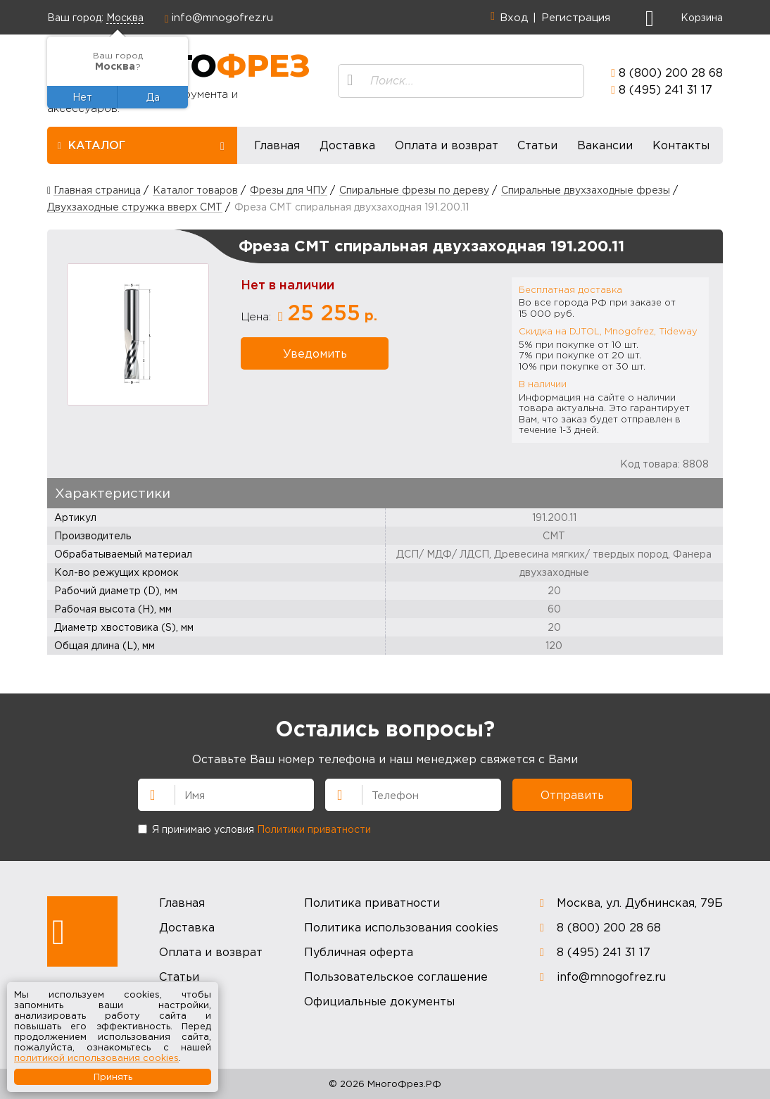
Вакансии (605, 145)
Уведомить (315, 353)
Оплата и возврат (446, 145)
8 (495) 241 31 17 (665, 89)
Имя (146, 793)
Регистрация (575, 17)
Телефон (333, 793)
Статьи (537, 145)
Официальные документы (379, 1001)
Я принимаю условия (254, 829)
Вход (514, 17)
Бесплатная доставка (570, 289)
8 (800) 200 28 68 (671, 72)
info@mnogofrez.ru (222, 17)
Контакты (680, 145)
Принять (113, 1076)
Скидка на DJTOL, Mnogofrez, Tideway (608, 331)
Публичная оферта (358, 952)
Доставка (347, 145)
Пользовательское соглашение (396, 976)
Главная (277, 145)
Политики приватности (314, 829)
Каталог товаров (195, 189)
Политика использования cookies (401, 927)
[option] (138, 334)
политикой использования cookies (96, 1057)
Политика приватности (372, 902)
